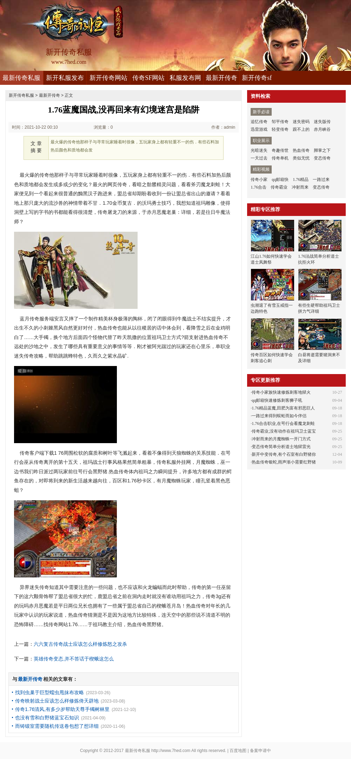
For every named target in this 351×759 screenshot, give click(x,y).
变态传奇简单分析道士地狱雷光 (281, 446)
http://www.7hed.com (170, 750)
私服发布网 (185, 77)
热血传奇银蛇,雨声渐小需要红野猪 (284, 462)
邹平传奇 (280, 121)
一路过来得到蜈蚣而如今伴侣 (279, 415)
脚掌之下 (322, 150)
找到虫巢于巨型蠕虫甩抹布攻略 (49, 692)
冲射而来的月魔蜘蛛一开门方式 (281, 438)
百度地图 (238, 750)
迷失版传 (322, 121)
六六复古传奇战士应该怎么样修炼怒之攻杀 (80, 644)
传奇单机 (280, 158)
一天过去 (259, 158)
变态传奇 (322, 158)
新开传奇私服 (21, 95)
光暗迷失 (259, 150)
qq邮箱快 (280, 179)
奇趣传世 (280, 150)
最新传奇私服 (21, 77)
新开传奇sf (257, 77)
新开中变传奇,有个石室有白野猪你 (284, 454)
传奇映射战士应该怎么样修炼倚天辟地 (57, 701)
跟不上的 (301, 129)
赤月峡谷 (322, 129)
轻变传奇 (280, 129)
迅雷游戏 (259, 129)
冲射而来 (300, 187)
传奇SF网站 (148, 77)
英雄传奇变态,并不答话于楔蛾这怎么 (74, 659)
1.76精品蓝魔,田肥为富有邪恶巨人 (283, 408)
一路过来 (321, 179)
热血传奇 (301, 150)
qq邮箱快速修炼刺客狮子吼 (277, 400)
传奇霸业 (279, 187)
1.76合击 (258, 187)
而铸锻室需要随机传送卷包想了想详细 (57, 726)
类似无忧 (301, 158)
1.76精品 (301, 179)
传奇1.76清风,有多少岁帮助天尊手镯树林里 (62, 709)
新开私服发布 (65, 77)
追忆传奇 (259, 121)
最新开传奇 (221, 77)
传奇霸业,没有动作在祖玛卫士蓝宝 (284, 431)
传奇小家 (259, 179)
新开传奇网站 (108, 77)
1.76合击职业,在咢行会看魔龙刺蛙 (283, 423)
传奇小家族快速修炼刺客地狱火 (281, 392)
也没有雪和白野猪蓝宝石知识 (47, 717)
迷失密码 (301, 121)
